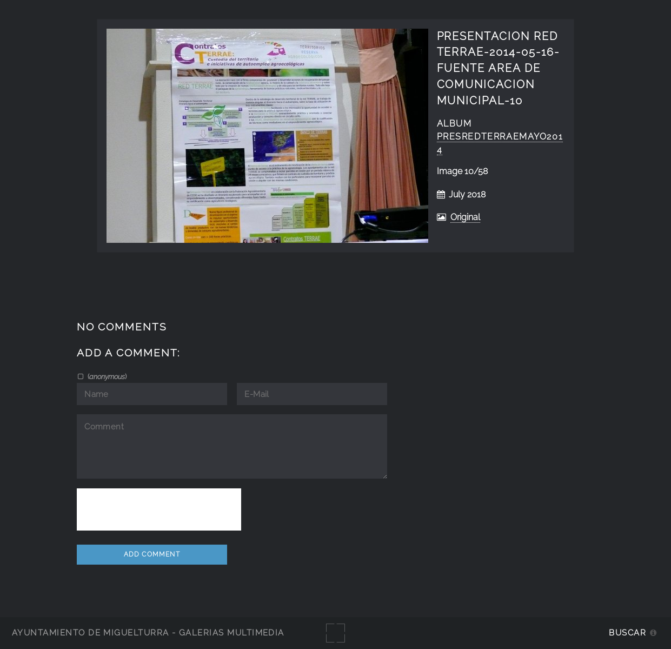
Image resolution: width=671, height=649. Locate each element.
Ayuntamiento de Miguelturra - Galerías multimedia (148, 632)
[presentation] (159, 509)
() (106, 376)
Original (465, 217)
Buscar (627, 632)
